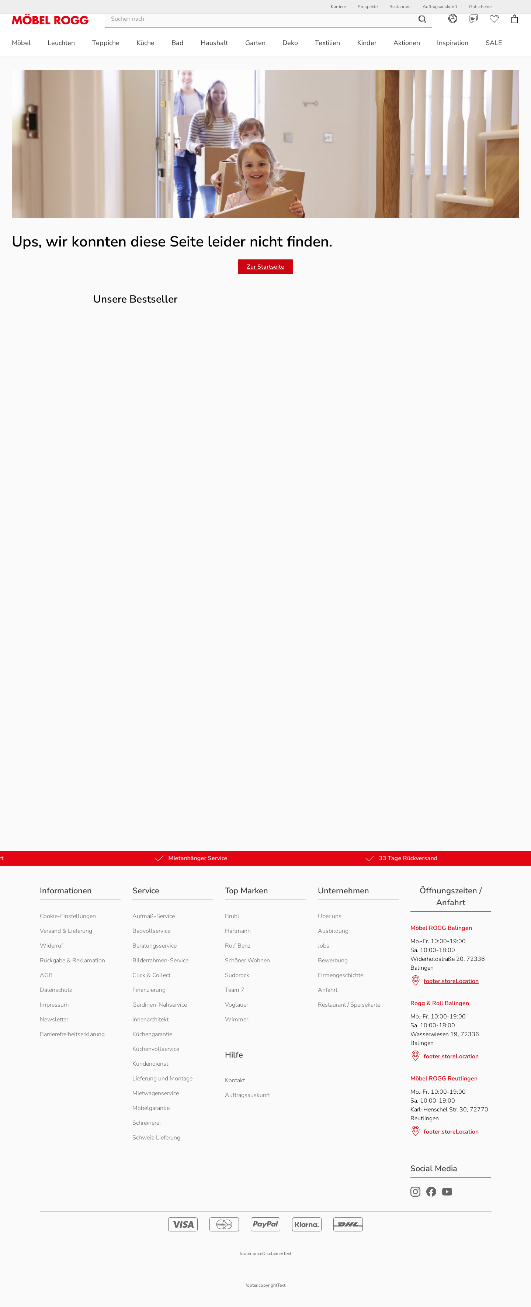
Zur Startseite (265, 267)
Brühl (232, 916)
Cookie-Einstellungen (68, 916)
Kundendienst (150, 1064)
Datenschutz (56, 990)
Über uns (329, 916)
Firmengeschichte (340, 975)
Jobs (323, 946)
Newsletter (54, 1019)
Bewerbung (333, 960)
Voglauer (236, 1005)
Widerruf (51, 946)
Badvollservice (151, 931)
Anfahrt (327, 990)
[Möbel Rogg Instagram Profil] (415, 1195)
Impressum (54, 1005)
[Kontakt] (473, 32)
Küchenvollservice (155, 1049)
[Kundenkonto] (452, 31)
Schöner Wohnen (247, 960)
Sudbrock (237, 975)
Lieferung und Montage (162, 1079)
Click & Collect (151, 975)
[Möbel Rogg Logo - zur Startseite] (50, 32)
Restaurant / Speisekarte (349, 1005)
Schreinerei (146, 1123)
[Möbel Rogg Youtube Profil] (447, 1195)
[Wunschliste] (494, 32)
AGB (46, 975)
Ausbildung (333, 931)
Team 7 (234, 990)
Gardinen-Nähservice (159, 1005)
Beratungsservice (154, 946)
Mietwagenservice (155, 1093)
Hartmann (238, 931)
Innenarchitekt (150, 1019)
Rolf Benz (237, 946)
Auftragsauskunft (247, 1095)
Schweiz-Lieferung (156, 1138)
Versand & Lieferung (66, 931)
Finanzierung (149, 990)
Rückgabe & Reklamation (72, 960)
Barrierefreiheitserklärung (72, 1034)
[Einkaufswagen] (514, 32)
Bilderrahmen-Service (160, 960)
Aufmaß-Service (153, 916)
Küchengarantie (152, 1034)
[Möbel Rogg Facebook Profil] (431, 1195)
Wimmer (236, 1019)
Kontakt (235, 1080)
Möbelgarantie (151, 1108)
